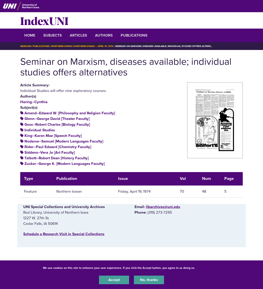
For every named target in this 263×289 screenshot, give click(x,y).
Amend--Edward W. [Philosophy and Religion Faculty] (69, 113)
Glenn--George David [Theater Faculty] (57, 119)
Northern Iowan (63, 46)
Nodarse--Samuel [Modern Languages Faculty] (63, 141)
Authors (104, 35)
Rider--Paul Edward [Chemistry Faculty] (57, 147)
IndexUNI (44, 20)
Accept (114, 280)
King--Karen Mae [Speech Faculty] (53, 136)
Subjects (52, 35)
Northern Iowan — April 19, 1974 (96, 46)
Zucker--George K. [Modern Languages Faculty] (64, 163)
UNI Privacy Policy (208, 267)
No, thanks (149, 280)
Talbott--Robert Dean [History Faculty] (56, 158)
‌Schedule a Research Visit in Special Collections (63, 234)
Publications (134, 35)
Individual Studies (39, 130)
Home (29, 35)
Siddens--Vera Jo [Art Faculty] (49, 152)
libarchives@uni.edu (163, 207)
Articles (78, 35)
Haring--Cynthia (34, 102)
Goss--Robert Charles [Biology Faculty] (57, 124)
